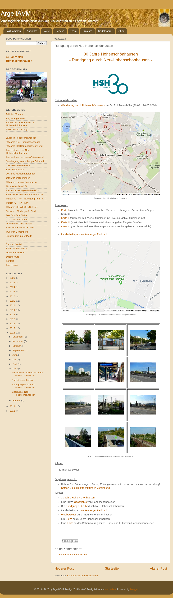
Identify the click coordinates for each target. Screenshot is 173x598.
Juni (14, 355)
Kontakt (10, 261)
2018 (13, 314)
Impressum (12, 265)
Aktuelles (32, 30)
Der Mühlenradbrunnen (18, 178)
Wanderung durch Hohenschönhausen (83, 105)
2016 (13, 323)
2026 (13, 278)
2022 (13, 296)
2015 (13, 328)
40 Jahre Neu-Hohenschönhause (23, 142)
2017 (13, 319)
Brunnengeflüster (15, 169)
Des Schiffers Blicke (16, 215)
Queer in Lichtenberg (17, 231)
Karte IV (65, 226)
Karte (70, 523)
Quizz (69, 519)
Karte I (65, 210)
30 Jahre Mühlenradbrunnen (20, 173)
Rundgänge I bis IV (77, 506)
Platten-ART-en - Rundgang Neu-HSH (25, 198)
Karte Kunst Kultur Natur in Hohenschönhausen (20, 124)
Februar (16, 400)
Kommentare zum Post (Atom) (83, 575)
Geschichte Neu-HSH (17, 186)
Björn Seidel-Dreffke (16, 248)
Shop (121, 30)
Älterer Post (158, 568)
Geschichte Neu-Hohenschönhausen (23, 393)
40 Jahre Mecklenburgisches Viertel (24, 146)
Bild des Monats (14, 114)
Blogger (134, 589)
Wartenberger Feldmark (94, 510)
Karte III (65, 222)
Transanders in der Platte (19, 236)
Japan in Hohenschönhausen (21, 137)
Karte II (65, 218)
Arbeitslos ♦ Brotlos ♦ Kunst (20, 227)
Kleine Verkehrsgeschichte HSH (22, 190)
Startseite (112, 568)
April (15, 364)
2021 (13, 301)
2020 (13, 305)
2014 (13, 332)
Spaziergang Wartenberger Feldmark (25, 161)
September (18, 350)
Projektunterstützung (17, 129)
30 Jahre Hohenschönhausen (78, 497)
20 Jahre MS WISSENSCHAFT (22, 207)
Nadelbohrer (105, 30)
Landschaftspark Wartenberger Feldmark (84, 234)
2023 (13, 291)
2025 (13, 282)
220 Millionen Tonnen (17, 219)
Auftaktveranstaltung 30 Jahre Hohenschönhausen (27, 374)
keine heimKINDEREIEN (19, 223)
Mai (14, 359)
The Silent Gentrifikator (18, 165)
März (15, 368)
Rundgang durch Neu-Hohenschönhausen (23, 386)
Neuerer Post (64, 568)
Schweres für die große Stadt (21, 211)
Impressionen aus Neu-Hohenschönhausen (18, 151)
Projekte (87, 30)
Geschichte (80, 502)
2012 (13, 410)
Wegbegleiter (68, 514)
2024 (13, 287)
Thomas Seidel (14, 244)
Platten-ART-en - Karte (18, 203)
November (18, 341)
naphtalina (110, 589)
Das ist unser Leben (22, 380)
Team (73, 30)
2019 (13, 310)
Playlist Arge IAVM (15, 118)
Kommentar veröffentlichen (73, 554)
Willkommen (14, 30)
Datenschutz (12, 256)
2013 (13, 406)
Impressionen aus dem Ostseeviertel (25, 157)
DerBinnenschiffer (15, 252)
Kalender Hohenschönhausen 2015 (24, 194)
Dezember (18, 336)
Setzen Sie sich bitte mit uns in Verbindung (85, 487)
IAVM (46, 30)
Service (60, 30)
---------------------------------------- (21, 133)
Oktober (16, 346)
